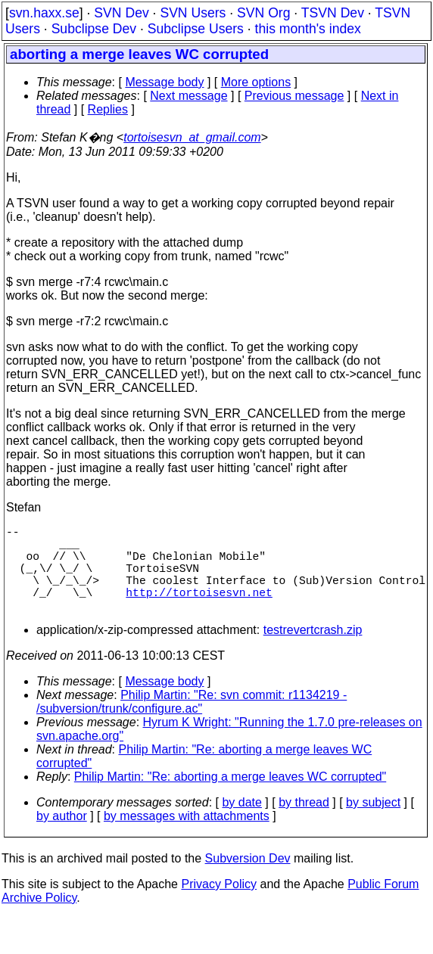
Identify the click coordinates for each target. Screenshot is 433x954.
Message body (164, 82)
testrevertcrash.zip (313, 651)
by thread (304, 823)
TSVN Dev (332, 12)
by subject (373, 823)
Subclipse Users (196, 28)
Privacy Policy (219, 905)
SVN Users (193, 12)
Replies (108, 109)
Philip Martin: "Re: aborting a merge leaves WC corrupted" (230, 797)
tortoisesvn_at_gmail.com (191, 137)
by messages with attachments (186, 837)
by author (61, 837)
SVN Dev (121, 12)
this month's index (308, 28)
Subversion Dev (248, 879)
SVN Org (263, 12)
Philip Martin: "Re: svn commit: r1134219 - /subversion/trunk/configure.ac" (191, 723)
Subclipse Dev (93, 28)
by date (241, 823)
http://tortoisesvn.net (199, 609)
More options (256, 82)
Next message (188, 95)
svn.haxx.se (44, 12)
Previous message (294, 95)
